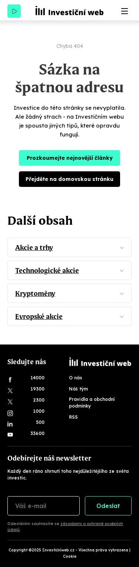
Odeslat (108, 506)
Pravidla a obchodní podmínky (92, 402)
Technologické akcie (47, 270)
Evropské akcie (39, 316)
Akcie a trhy (34, 247)
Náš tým (78, 389)
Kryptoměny (35, 293)
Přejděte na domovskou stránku (69, 179)
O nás (75, 377)
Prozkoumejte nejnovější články (70, 158)
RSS (73, 417)
